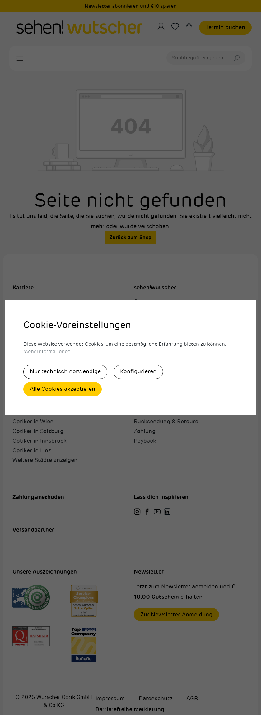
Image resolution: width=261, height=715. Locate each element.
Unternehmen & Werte (163, 311)
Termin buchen (225, 27)
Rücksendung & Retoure (166, 421)
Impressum (110, 698)
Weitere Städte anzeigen (44, 460)
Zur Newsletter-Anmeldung (176, 614)
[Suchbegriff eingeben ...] (198, 58)
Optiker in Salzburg (37, 431)
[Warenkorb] (192, 26)
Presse (142, 340)
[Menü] (20, 58)
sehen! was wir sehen (40, 331)
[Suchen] (237, 58)
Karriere (23, 287)
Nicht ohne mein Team (42, 350)
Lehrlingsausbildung (39, 340)
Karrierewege (30, 311)
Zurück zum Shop (130, 237)
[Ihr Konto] (164, 26)
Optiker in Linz (31, 450)
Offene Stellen (31, 302)
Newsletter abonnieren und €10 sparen (131, 6)
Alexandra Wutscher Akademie (53, 321)
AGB (192, 698)
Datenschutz (155, 698)
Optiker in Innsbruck (39, 440)
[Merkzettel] (178, 26)
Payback (145, 440)
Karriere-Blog (29, 360)
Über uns (146, 302)
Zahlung (145, 431)
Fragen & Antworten (161, 411)
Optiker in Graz (32, 411)
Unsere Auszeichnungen (166, 321)
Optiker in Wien (33, 421)
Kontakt (144, 331)
